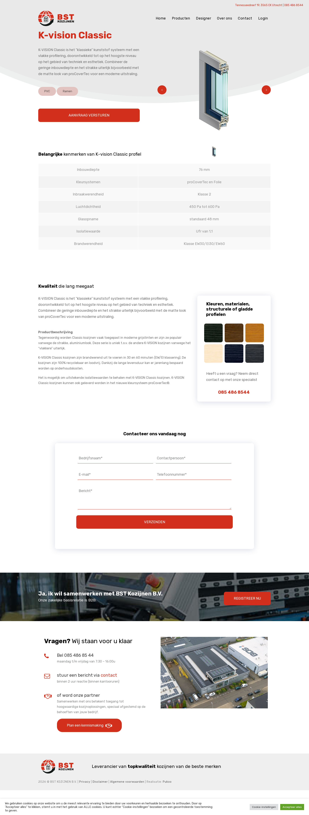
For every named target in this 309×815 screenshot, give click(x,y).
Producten (181, 18)
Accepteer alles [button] (292, 807)
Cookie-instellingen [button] (264, 807)
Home (161, 18)
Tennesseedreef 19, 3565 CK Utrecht (258, 5)
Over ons (224, 18)
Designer (203, 18)
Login (263, 18)
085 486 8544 (293, 5)
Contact (245, 18)
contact (109, 700)
